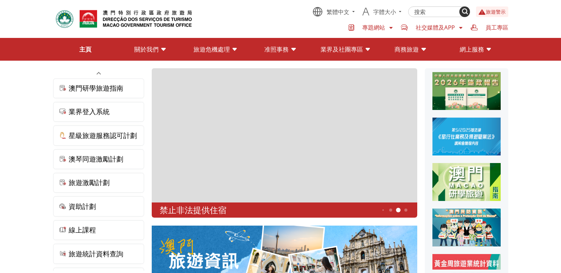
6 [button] (406, 210)
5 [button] (398, 210)
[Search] (464, 11)
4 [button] (390, 210)
